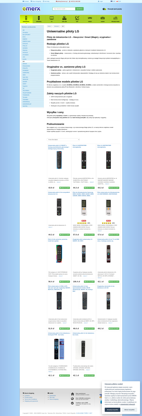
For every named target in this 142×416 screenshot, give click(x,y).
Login (100, 1)
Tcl (23, 88)
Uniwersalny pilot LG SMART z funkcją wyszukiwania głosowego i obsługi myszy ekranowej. (58, 147)
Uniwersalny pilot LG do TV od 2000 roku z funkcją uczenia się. (108, 240)
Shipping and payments (31, 401)
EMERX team (26, 41)
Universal (56, 26)
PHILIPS (25, 68)
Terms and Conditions (31, 399)
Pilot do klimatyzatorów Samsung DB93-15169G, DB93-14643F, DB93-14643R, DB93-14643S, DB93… (83, 194)
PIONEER (25, 70)
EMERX (25, 39)
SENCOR (25, 79)
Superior (25, 86)
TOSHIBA (25, 99)
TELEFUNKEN (27, 93)
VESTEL (25, 106)
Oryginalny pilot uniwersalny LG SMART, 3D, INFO (82, 240)
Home (49, 26)
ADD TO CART (64, 187)
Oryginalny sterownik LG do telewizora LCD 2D (105, 287)
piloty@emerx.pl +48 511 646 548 (68, 1)
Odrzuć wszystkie (129, 409)
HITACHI (25, 52)
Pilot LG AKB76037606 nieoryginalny (79, 146)
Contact (26, 1)
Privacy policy (28, 397)
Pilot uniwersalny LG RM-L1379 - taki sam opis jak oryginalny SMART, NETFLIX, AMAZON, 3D (59, 287)
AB (23, 30)
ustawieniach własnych (127, 404)
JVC (24, 57)
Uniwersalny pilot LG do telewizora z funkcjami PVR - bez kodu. (59, 334)
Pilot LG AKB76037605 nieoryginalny (104, 146)
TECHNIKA (26, 90)
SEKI (24, 75)
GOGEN (25, 48)
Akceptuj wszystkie (112, 409)
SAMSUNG (26, 72)
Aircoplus (25, 32)
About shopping (36, 1)
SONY (24, 84)
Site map (52, 397)
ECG (24, 37)
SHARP (25, 81)
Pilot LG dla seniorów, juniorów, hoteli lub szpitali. (57, 240)
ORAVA (25, 63)
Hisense (25, 50)
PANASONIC (26, 66)
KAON (24, 59)
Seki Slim (25, 77)
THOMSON (26, 95)
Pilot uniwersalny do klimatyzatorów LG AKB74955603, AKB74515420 (108, 193)
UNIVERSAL (26, 101)
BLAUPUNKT (26, 34)
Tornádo (25, 97)
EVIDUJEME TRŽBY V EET (84, 413)
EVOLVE (25, 43)
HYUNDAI (25, 55)
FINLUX (25, 46)
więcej (59, 182)
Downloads (53, 395)
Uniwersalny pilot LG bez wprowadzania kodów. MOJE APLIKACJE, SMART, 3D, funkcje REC (83, 288)
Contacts (27, 395)
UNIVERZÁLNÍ (27, 104)
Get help (46, 1)
